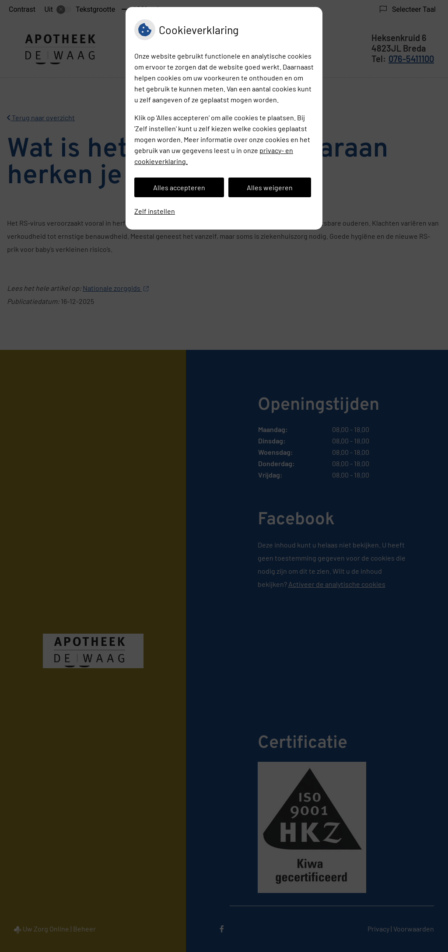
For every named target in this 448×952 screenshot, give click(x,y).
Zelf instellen (154, 211)
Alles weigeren (270, 187)
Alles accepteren (179, 187)
